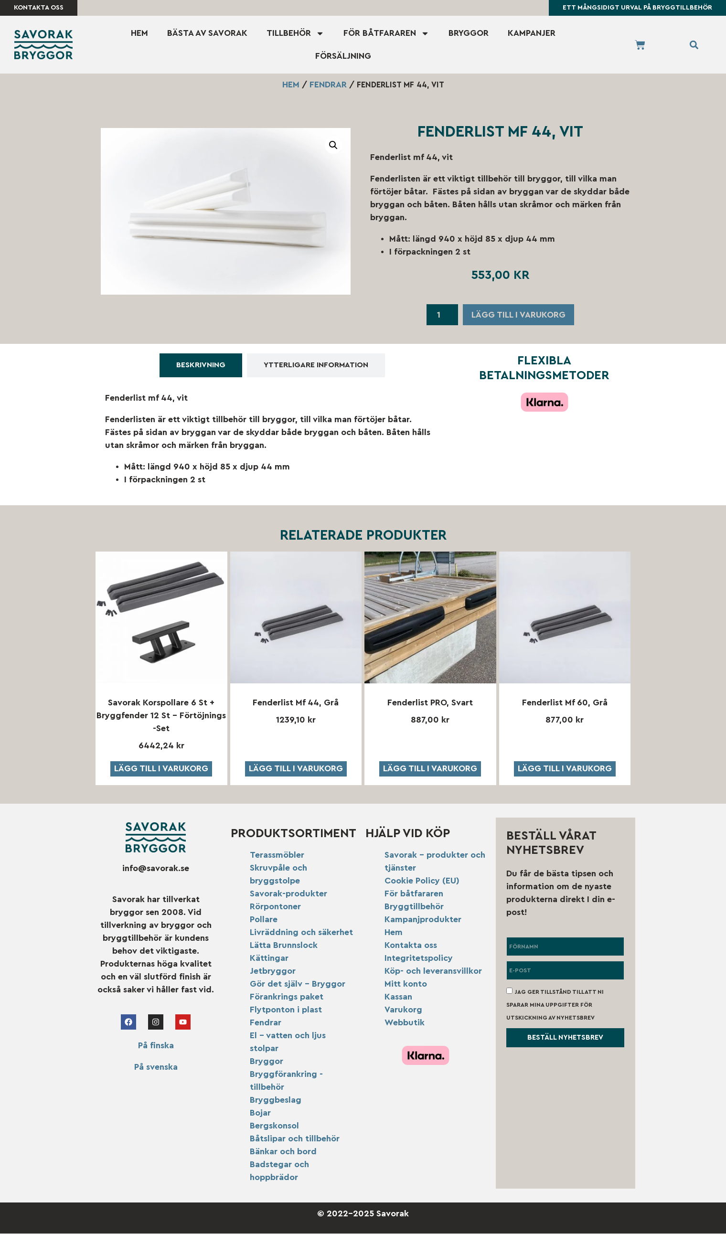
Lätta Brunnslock (284, 945)
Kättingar (269, 958)
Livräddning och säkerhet (301, 932)
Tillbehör (295, 34)
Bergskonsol (274, 1126)
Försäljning (343, 56)
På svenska (156, 1068)
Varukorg (403, 1010)
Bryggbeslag (275, 1100)
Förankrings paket (286, 997)
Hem (139, 33)
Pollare (264, 919)
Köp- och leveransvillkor (433, 971)
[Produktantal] (442, 315)
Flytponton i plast (286, 1010)
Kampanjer (531, 33)
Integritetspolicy (418, 958)
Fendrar (328, 85)
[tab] (201, 366)
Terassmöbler (277, 855)
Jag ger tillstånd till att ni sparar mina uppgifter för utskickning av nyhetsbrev (555, 1005)
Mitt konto (405, 984)
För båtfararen (386, 34)
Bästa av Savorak (207, 33)
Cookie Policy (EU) (421, 881)
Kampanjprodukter (422, 919)
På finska (156, 1046)
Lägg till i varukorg (518, 315)
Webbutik (404, 1023)
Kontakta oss (410, 945)
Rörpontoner (275, 907)
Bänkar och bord (283, 1152)
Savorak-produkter (288, 894)
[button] (694, 45)
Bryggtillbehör (414, 907)
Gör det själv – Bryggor (297, 984)
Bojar (260, 1113)
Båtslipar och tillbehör (295, 1139)
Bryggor (468, 33)
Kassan (398, 997)
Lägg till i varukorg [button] (161, 769)
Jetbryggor (273, 971)
